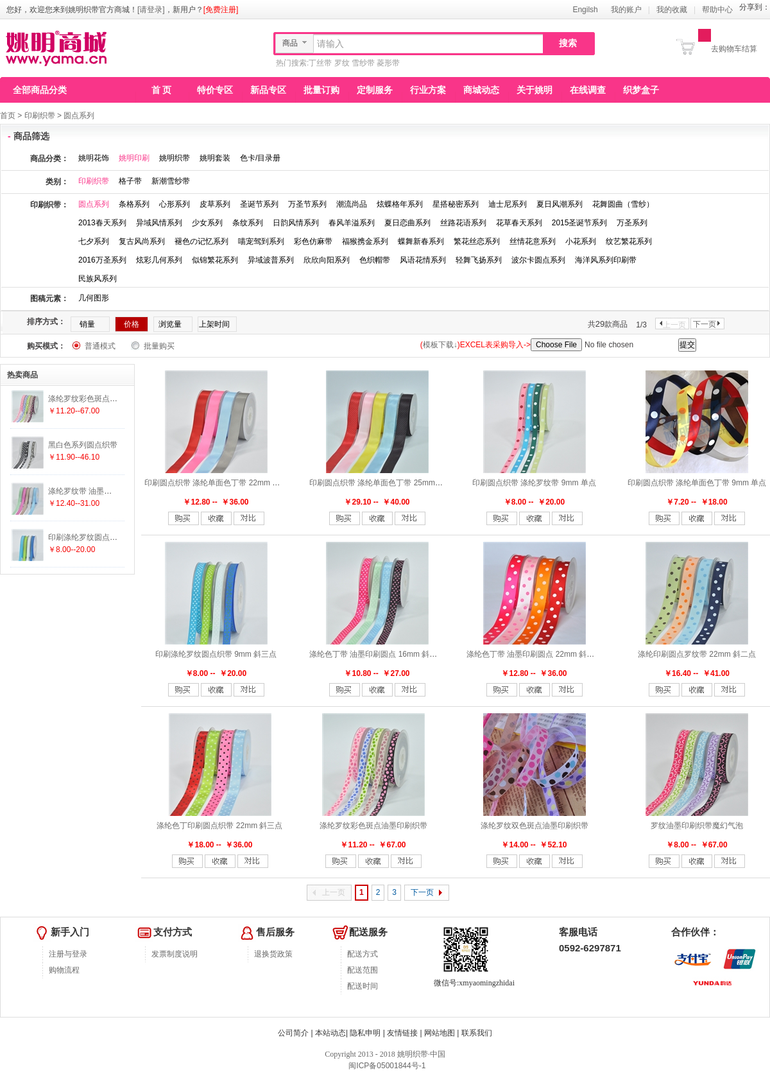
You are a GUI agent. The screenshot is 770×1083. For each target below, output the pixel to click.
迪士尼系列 (507, 204)
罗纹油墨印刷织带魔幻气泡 (697, 825)
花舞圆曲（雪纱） (623, 204)
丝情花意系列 (532, 241)
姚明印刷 (134, 157)
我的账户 (626, 9)
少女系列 (207, 222)
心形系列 (174, 204)
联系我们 (476, 1032)
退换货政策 (273, 953)
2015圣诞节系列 (580, 222)
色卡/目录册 (260, 157)
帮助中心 (717, 9)
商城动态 (481, 90)
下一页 (704, 324)
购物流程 (64, 970)
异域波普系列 (271, 260)
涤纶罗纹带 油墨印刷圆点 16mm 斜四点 (116, 491)
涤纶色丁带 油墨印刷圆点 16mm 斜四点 (377, 654)
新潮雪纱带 (170, 181)
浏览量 (170, 324)
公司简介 (293, 1032)
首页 (7, 115)
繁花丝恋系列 (477, 241)
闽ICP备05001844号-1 (385, 1065)
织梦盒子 (641, 90)
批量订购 (321, 90)
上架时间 (214, 324)
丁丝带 (320, 62)
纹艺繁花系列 (629, 241)
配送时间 (362, 986)
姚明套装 (215, 157)
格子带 (130, 181)
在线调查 (588, 90)
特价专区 (215, 90)
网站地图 (439, 1032)
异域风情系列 (159, 222)
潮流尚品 (351, 204)
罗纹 (342, 62)
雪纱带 (363, 62)
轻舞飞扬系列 (479, 260)
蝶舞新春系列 (421, 241)
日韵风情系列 (296, 222)
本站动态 (330, 1032)
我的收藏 (671, 9)
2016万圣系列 (102, 260)
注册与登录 (68, 953)
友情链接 (402, 1032)
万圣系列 (632, 222)
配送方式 (362, 953)
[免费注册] (221, 9)
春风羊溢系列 (352, 222)
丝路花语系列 (463, 222)
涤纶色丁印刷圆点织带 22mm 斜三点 (219, 825)
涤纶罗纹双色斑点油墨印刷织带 (534, 825)
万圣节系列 (307, 204)
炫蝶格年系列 (400, 204)
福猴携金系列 (365, 241)
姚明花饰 (93, 157)
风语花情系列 (423, 260)
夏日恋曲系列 (407, 222)
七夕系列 (93, 241)
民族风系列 (97, 278)
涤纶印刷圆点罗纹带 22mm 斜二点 (697, 654)
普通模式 (100, 346)
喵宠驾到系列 (261, 241)
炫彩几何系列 (159, 260)
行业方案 (428, 90)
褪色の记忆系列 (201, 241)
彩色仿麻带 (313, 241)
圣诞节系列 (259, 204)
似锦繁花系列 (215, 260)
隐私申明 (365, 1032)
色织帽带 (374, 260)
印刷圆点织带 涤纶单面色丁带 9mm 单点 (697, 482)
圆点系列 (79, 115)
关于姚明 (534, 90)
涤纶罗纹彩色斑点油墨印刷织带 (373, 825)
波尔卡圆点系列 (538, 260)
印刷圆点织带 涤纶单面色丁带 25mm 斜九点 (384, 482)
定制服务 (375, 90)
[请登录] (151, 9)
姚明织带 (174, 157)
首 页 (161, 90)
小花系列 (580, 241)
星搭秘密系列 (455, 204)
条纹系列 (247, 222)
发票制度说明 (174, 953)
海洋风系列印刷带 (606, 260)
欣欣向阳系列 (327, 260)
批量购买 (159, 346)
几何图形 (93, 297)
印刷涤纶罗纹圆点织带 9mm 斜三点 (216, 654)
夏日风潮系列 (559, 204)
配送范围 (362, 970)
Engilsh (584, 9)
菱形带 (388, 62)
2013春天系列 (102, 222)
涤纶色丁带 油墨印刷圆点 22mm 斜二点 (534, 654)
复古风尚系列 (142, 241)
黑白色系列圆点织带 (82, 444)
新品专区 (268, 90)
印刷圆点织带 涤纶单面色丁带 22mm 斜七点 (219, 482)
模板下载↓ (440, 344)
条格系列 (134, 204)
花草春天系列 (519, 222)
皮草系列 (215, 204)
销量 (87, 324)
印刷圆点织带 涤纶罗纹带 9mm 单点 (534, 482)
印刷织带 (39, 115)
